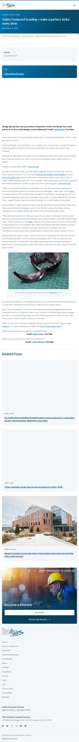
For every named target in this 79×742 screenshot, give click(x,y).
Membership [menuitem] (7, 659)
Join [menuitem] (3, 684)
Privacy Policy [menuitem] (7, 689)
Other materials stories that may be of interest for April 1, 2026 (33, 487)
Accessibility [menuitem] (7, 693)
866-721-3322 (8, 710)
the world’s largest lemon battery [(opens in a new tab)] (51, 174)
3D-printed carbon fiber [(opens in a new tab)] (50, 326)
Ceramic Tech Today (27, 36)
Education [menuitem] (6, 651)
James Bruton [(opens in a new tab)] (64, 183)
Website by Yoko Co (9, 739)
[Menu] (75, 5)
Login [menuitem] (4, 680)
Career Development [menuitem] (10, 655)
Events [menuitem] (5, 642)
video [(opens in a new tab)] (71, 191)
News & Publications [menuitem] (10, 646)
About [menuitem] (4, 663)
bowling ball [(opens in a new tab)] (33, 166)
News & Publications (14, 36)
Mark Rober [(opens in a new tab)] (59, 129)
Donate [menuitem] (5, 676)
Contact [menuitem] (5, 667)
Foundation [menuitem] (6, 672)
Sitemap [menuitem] (5, 697)
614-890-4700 (23, 710)
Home (4, 36)
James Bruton (53, 292)
